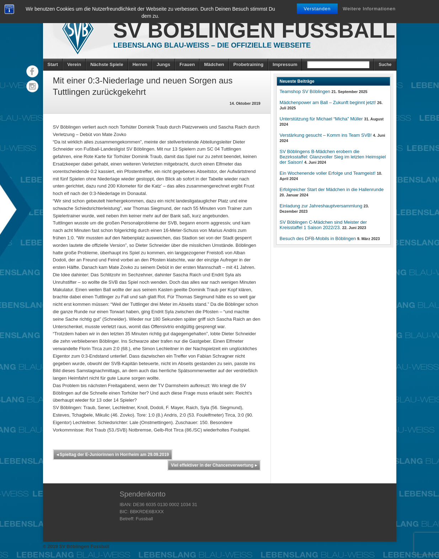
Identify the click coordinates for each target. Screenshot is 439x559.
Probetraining (249, 64)
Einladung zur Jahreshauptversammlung (321, 205)
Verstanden (317, 8)
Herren (140, 64)
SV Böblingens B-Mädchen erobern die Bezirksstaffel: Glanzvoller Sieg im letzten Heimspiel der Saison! (333, 157)
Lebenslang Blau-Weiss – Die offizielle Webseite (212, 45)
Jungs (163, 64)
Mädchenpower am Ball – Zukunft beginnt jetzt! (328, 102)
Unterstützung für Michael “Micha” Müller (321, 118)
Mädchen (214, 64)
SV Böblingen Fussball (254, 30)
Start (53, 64)
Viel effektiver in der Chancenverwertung (214, 465)
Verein (74, 64)
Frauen (187, 64)
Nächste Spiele (106, 64)
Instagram (32, 86)
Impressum (285, 64)
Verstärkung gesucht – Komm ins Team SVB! (326, 135)
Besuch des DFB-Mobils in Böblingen (318, 238)
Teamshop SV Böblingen (305, 91)
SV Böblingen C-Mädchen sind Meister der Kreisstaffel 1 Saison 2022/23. (323, 224)
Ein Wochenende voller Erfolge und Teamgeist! (328, 173)
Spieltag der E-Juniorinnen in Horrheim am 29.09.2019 (113, 454)
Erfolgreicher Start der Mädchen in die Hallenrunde (332, 189)
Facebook (32, 71)
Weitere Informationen (369, 8)
